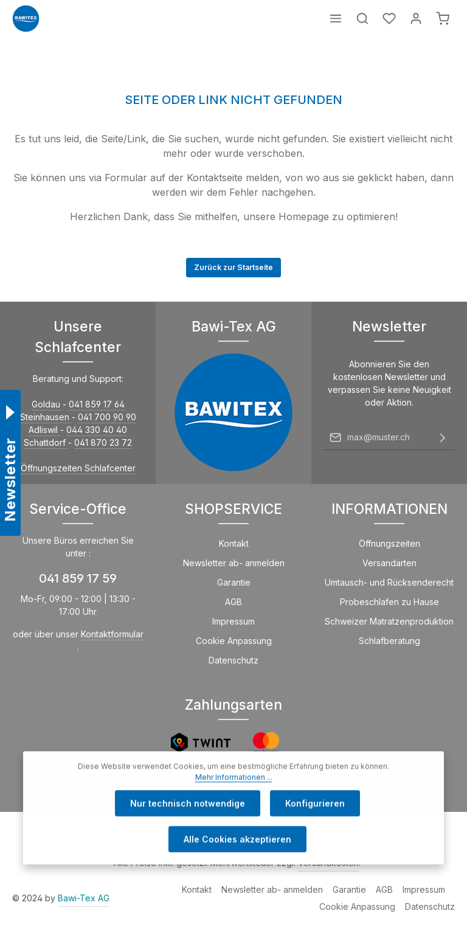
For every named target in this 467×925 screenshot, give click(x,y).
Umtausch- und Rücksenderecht (389, 582)
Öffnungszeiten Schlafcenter (78, 468)
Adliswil (44, 429)
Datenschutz (233, 660)
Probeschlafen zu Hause (389, 602)
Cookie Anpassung (234, 641)
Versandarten (389, 563)
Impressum (233, 621)
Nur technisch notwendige (187, 824)
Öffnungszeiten (389, 543)
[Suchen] (362, 18)
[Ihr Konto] (416, 18)
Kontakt (234, 543)
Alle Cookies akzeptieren (237, 859)
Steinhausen (46, 417)
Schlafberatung (389, 641)
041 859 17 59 (78, 578)
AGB (233, 602)
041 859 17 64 (97, 404)
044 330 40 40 (96, 429)
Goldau (47, 404)
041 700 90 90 (107, 417)
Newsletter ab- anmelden (234, 563)
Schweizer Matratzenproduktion (389, 621)
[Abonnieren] (442, 437)
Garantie (234, 582)
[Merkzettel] (389, 18)
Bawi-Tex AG (83, 898)
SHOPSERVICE (233, 509)
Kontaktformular (112, 634)
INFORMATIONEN (389, 509)
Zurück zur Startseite (233, 267)
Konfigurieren (315, 824)
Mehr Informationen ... (233, 797)
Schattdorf (46, 442)
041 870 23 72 (103, 442)
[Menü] (335, 18)
